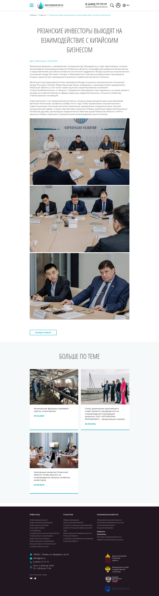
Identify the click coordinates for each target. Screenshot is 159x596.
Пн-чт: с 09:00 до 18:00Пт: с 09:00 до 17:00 (43, 567)
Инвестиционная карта (39, 520)
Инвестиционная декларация (41, 523)
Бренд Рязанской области (73, 523)
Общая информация (71, 520)
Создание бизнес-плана (39, 547)
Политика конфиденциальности (109, 537)
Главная (33, 15)
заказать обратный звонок (96, 7)
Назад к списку (43, 333)
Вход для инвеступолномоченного (43, 544)
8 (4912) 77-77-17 (96, 4)
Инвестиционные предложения (42, 541)
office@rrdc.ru (39, 558)
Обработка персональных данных (110, 540)
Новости (42, 15)
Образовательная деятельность (109, 520)
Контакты (101, 534)
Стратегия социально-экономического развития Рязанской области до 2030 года (78, 528)
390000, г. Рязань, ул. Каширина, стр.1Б (51, 554)
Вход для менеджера (105, 528)
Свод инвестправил (37, 528)
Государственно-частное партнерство (44, 533)
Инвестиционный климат (39, 525)
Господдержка (35, 531)
